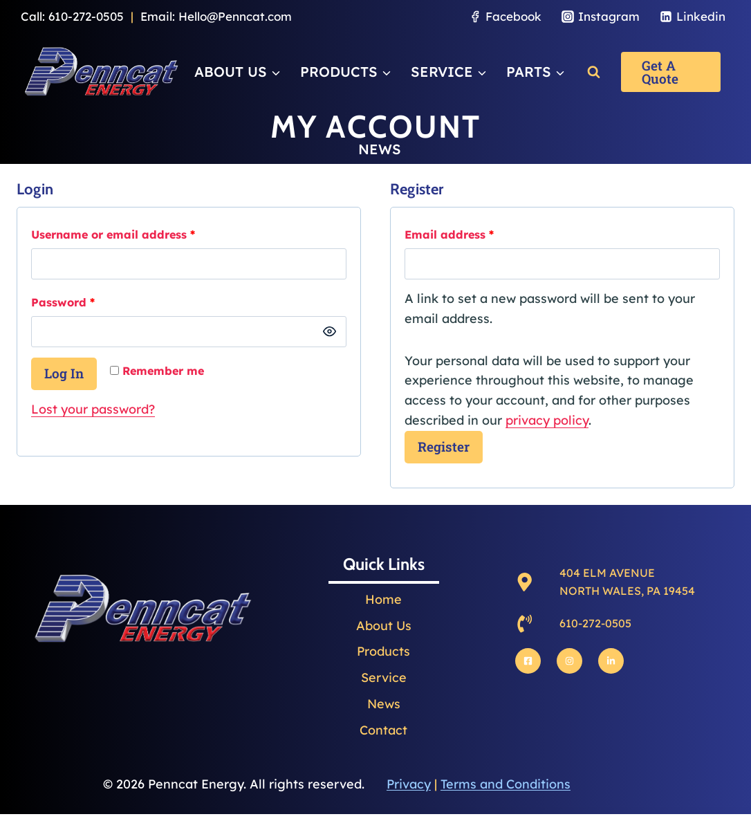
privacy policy (547, 420)
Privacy (409, 784)
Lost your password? (93, 409)
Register (444, 446)
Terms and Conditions (506, 784)
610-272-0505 (86, 16)
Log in (64, 373)
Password (66, 302)
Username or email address (116, 234)
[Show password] (329, 332)
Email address (453, 234)
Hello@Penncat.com (235, 16)
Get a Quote (660, 72)
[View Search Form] (593, 71)
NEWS (379, 149)
